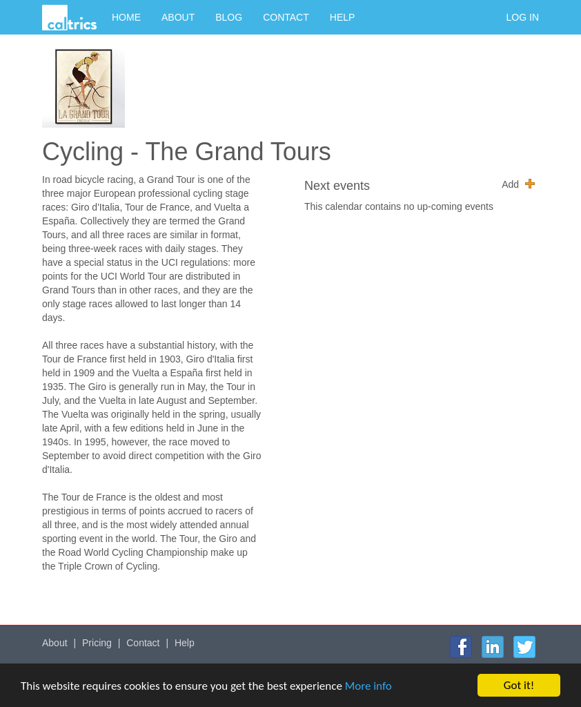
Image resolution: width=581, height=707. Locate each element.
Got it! (519, 685)
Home (126, 17)
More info (368, 686)
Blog (228, 17)
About (178, 17)
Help (342, 17)
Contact (286, 17)
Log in (522, 17)
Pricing (97, 642)
